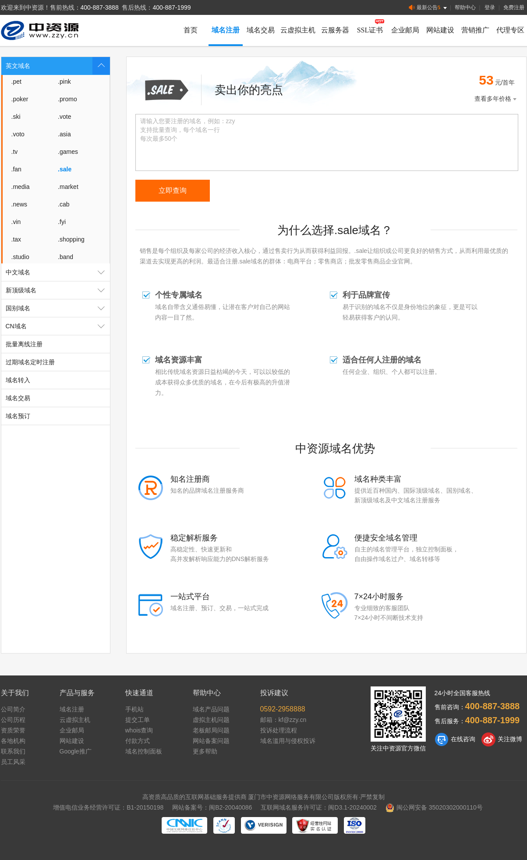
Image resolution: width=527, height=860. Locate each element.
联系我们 (13, 751)
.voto (18, 134)
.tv (14, 151)
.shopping (71, 239)
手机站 (134, 709)
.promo (67, 99)
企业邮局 (405, 30)
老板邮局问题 (211, 730)
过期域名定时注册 (30, 362)
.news (19, 204)
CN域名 (58, 326)
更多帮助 (205, 751)
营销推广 (475, 30)
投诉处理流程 (278, 730)
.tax (16, 239)
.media (20, 186)
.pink (64, 81)
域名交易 (261, 30)
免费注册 (513, 7)
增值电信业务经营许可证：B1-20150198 (108, 807)
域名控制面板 (143, 751)
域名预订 (18, 415)
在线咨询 (455, 739)
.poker (19, 99)
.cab (63, 204)
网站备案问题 (211, 740)
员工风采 (13, 761)
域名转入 (18, 380)
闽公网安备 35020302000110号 (434, 807)
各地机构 (13, 740)
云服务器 (335, 30)
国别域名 (58, 308)
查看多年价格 (496, 99)
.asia (64, 134)
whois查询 (139, 730)
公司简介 (13, 709)
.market (68, 186)
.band (65, 256)
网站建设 (440, 30)
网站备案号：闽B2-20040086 (212, 807)
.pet (16, 81)
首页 (191, 30)
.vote (64, 116)
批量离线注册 (24, 344)
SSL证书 (370, 30)
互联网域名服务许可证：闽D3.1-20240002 (319, 807)
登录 (490, 7)
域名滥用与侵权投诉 (287, 740)
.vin (16, 221)
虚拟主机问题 (211, 719)
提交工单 (137, 719)
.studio (20, 256)
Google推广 (76, 751)
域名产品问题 (211, 709)
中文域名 (58, 272)
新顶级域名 (58, 290)
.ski (16, 116)
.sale (64, 169)
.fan (16, 169)
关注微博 (501, 739)
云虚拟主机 (297, 30)
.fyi (62, 221)
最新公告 (428, 7)
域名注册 (226, 30)
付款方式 (137, 740)
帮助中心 (465, 7)
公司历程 (13, 719)
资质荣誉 (13, 730)
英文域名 (58, 66)
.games (68, 151)
